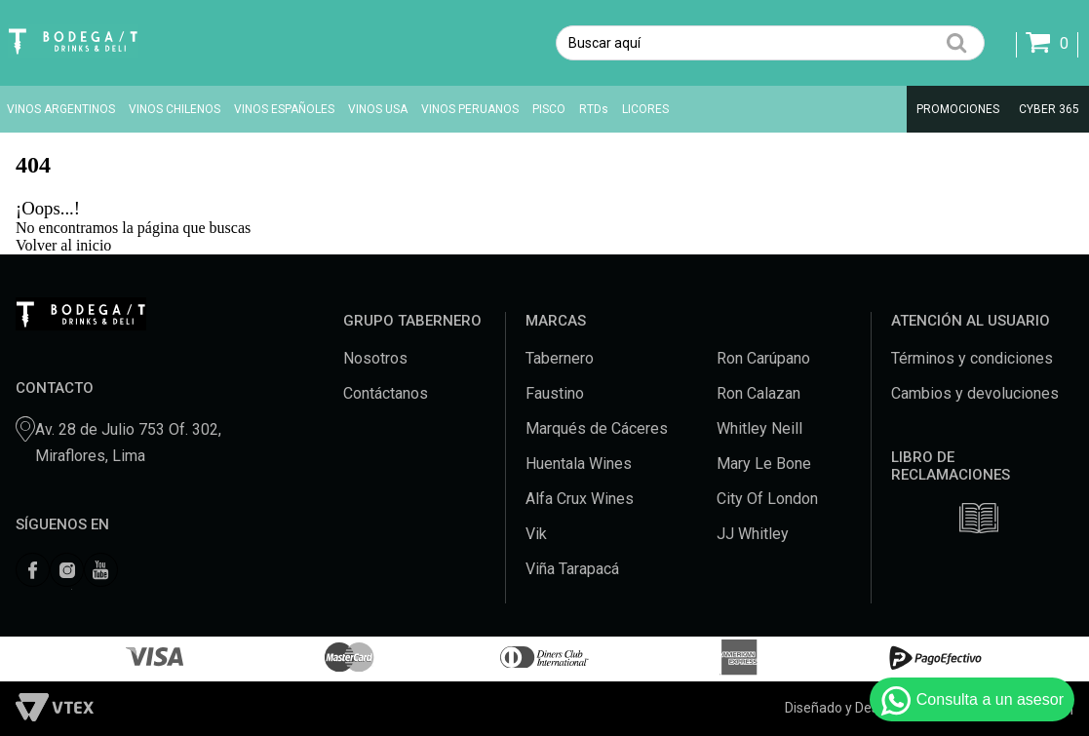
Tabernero (559, 358)
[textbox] (770, 42)
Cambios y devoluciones (975, 393)
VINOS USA (378, 109)
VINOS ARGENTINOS (61, 109)
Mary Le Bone (764, 463)
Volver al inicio (63, 245)
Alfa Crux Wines (579, 498)
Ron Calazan (758, 393)
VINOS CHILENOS (174, 109)
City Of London (767, 498)
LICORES (645, 109)
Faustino (554, 393)
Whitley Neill (759, 428)
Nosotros (375, 358)
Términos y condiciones (972, 358)
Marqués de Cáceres (596, 428)
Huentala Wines (578, 463)
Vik (536, 533)
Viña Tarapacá (572, 569)
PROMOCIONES (957, 109)
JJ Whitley (753, 533)
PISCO (548, 109)
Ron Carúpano (763, 358)
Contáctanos (385, 393)
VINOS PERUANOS (470, 109)
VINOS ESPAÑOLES (284, 109)
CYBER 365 (1049, 109)
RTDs (593, 109)
